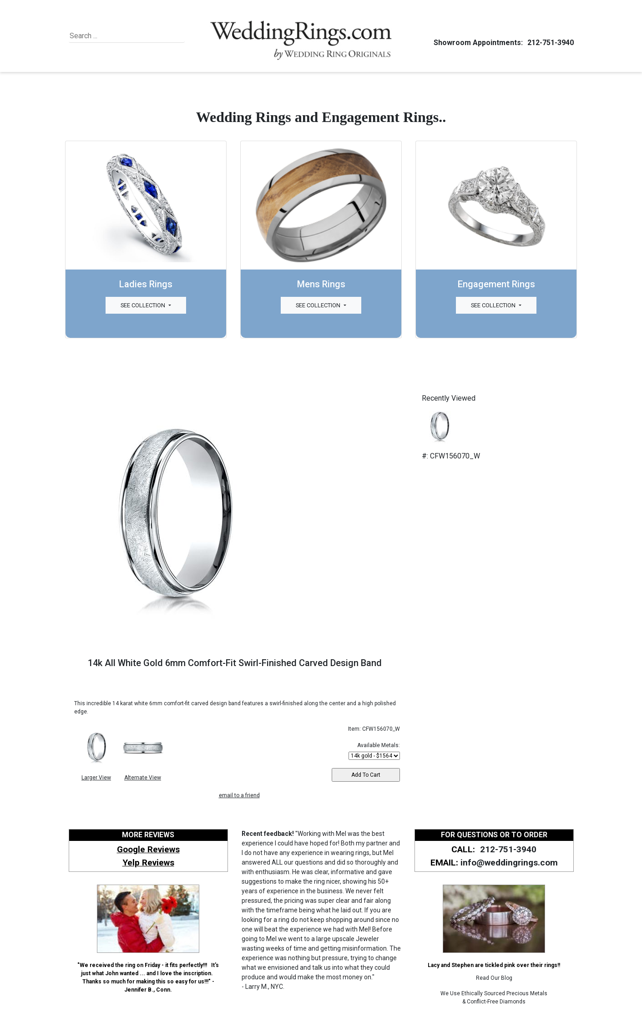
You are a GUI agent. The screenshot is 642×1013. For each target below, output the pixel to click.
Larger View (96, 777)
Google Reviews (148, 849)
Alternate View (142, 777)
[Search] (111, 36)
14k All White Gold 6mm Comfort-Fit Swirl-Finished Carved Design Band (235, 662)
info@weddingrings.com (509, 862)
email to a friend (239, 795)
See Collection (144, 305)
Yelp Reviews (148, 862)
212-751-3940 (549, 42)
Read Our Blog (494, 978)
